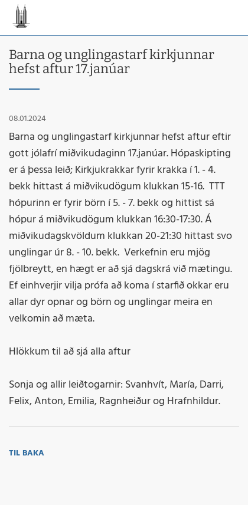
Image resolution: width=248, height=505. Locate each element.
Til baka (26, 453)
